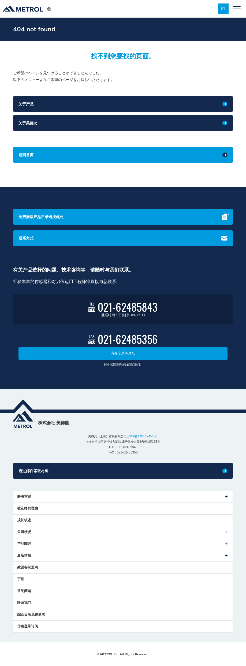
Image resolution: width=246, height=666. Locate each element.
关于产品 (25, 104)
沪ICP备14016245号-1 (142, 436)
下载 (20, 579)
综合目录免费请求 (31, 614)
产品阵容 (24, 543)
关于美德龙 (27, 123)
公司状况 (24, 532)
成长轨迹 (24, 520)
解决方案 (24, 496)
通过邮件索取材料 (33, 471)
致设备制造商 (27, 567)
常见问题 (24, 591)
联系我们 (24, 602)
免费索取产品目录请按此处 (41, 216)
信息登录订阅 (27, 626)
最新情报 (24, 555)
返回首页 (25, 155)
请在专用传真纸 (123, 353)
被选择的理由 (27, 508)
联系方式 (25, 238)
